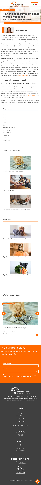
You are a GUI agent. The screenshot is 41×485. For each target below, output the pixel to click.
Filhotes (5, 120)
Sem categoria (6, 140)
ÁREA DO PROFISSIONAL (20, 425)
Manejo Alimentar (7, 130)
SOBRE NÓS (20, 416)
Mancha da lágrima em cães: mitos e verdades (21, 15)
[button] (34, 2)
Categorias (8, 19)
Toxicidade (5, 142)
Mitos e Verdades (9, 10)
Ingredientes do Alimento (9, 127)
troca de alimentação (22, 75)
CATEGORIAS (20, 422)
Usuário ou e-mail (7, 363)
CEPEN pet (20, 419)
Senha (5, 368)
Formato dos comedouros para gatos (15, 328)
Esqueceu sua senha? (8, 376)
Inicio (4, 19)
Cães (3, 10)
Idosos (4, 125)
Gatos (4, 122)
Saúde (4, 137)
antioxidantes (31, 95)
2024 (4, 115)
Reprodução (6, 135)
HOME (20, 413)
